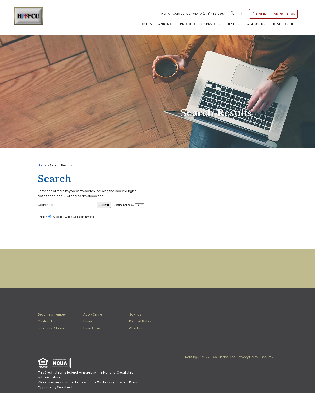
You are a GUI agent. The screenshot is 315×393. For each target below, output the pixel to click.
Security (267, 357)
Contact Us (181, 13)
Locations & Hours (51, 328)
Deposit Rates (140, 321)
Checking (136, 328)
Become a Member (52, 314)
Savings (135, 314)
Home (165, 13)
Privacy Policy (248, 357)
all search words (83, 216)
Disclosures (285, 24)
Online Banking (156, 24)
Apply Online (92, 314)
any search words (60, 216)
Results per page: (123, 205)
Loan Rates (92, 328)
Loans (88, 321)
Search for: (46, 204)
